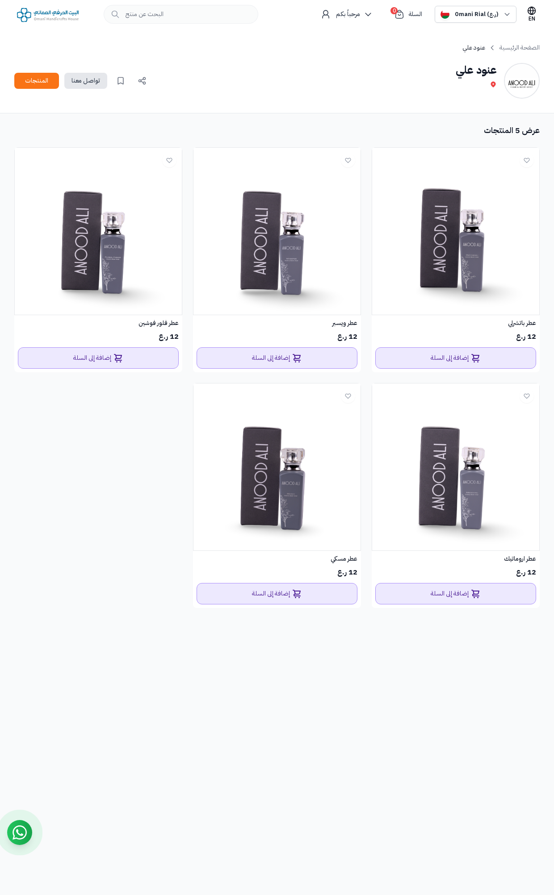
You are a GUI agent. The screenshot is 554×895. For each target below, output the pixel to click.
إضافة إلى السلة (456, 358)
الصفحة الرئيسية (519, 47)
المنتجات (36, 80)
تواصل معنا (85, 80)
